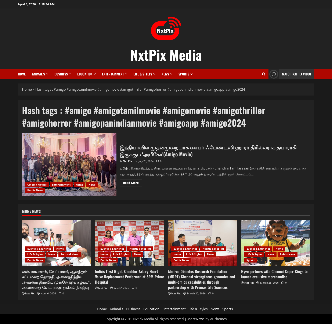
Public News (35, 190)
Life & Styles (142, 74)
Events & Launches (39, 248)
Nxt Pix (127, 161)
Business (61, 74)
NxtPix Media (166, 54)
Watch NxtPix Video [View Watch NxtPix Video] (289, 74)
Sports (183, 74)
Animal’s (38, 74)
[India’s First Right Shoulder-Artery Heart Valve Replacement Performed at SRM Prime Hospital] (129, 243)
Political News (70, 254)
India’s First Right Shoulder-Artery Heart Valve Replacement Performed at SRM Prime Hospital (129, 277)
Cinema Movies (37, 184)
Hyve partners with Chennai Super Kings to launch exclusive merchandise (274, 274)
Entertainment (113, 74)
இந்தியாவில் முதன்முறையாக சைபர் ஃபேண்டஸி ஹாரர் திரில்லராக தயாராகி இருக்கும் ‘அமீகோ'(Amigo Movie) (69, 164)
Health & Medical (140, 248)
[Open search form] (263, 74)
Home (22, 74)
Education (85, 74)
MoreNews (196, 319)
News (165, 74)
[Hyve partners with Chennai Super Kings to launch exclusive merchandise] (275, 243)
